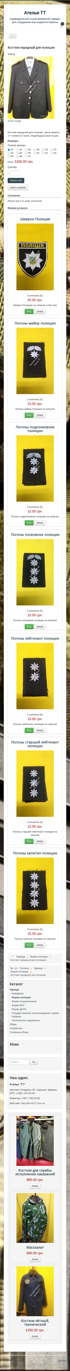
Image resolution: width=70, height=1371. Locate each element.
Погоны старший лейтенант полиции (35, 744)
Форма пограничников (24, 1001)
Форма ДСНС (19, 1009)
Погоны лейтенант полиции (35, 638)
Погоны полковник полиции (35, 534)
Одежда (14, 989)
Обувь (13, 1024)
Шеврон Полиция (35, 219)
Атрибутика (16, 1028)
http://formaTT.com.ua (33, 1103)
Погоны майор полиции (35, 323)
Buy (29, 311)
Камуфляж (18, 993)
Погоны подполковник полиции (35, 429)
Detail (40, 311)
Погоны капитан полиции (35, 853)
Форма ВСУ (18, 1005)
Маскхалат (35, 1247)
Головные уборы (19, 1032)
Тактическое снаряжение (26, 1020)
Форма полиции (21, 997)
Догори (62, 1360)
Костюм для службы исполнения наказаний (35, 1172)
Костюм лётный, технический (35, 1322)
